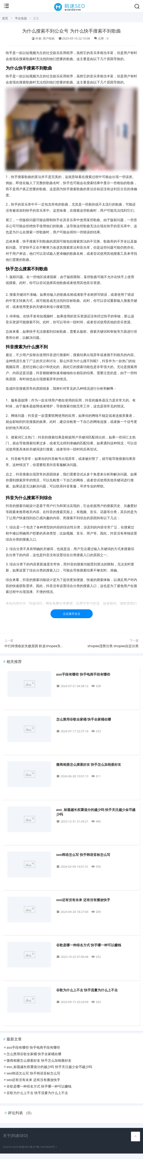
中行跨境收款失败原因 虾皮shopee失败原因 (37, 646)
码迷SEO (24, 1147)
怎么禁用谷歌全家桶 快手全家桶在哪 (83, 719)
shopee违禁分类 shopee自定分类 (113, 646)
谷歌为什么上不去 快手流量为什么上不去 (87, 990)
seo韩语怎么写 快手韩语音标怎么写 (83, 855)
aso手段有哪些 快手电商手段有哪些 (83, 674)
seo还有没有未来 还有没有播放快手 (83, 900)
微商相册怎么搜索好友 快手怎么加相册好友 (88, 764)
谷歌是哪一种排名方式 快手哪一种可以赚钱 (88, 945)
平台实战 (21, 18)
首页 (5, 18)
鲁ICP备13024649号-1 (43, 1147)
